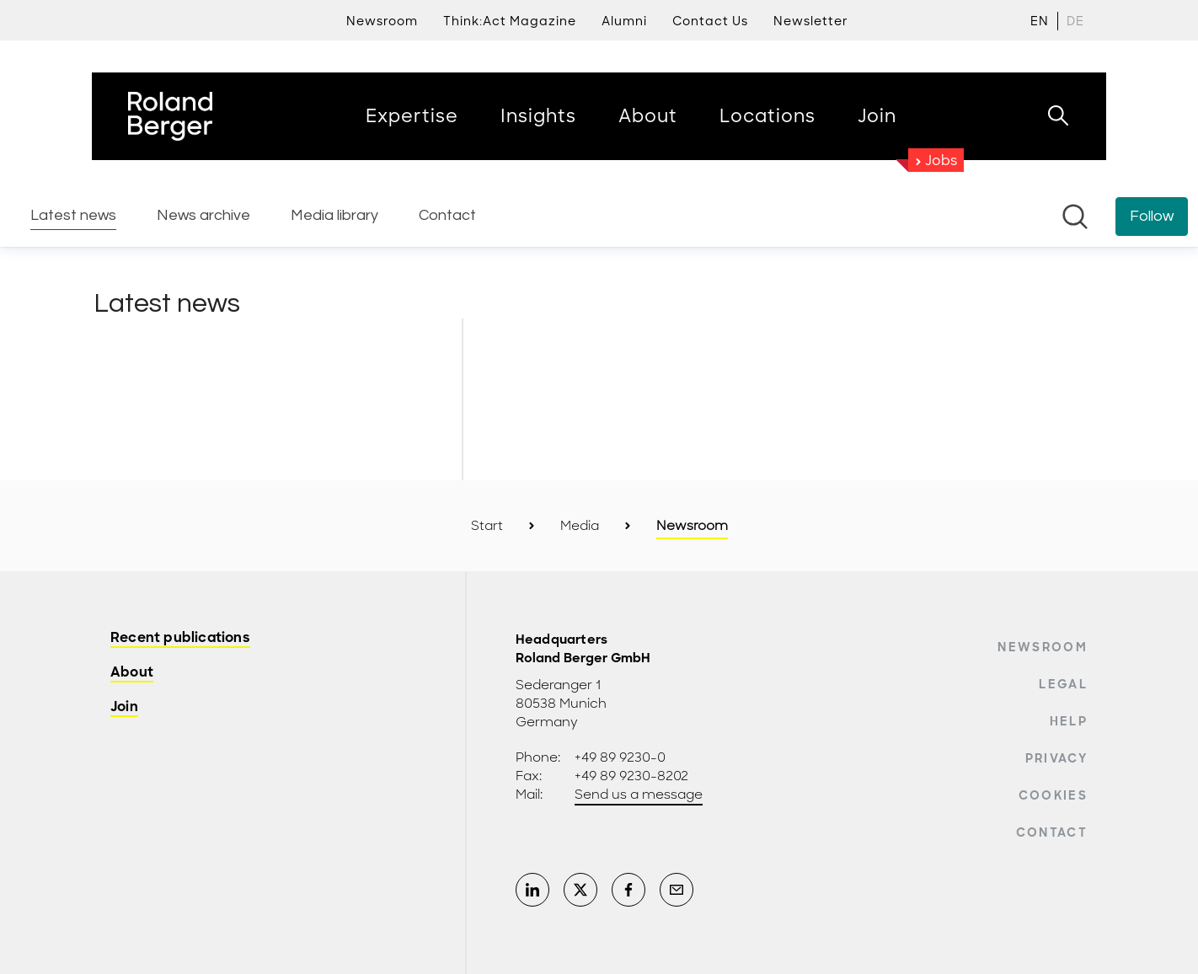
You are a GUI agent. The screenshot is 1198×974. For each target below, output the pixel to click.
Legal (1063, 684)
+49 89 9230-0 (620, 757)
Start (487, 525)
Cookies (1053, 795)
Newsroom (1042, 647)
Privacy (1056, 758)
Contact (1052, 832)
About (131, 673)
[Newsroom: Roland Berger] (599, 248)
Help (1069, 721)
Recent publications (180, 638)
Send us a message (639, 794)
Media (579, 525)
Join (124, 707)
